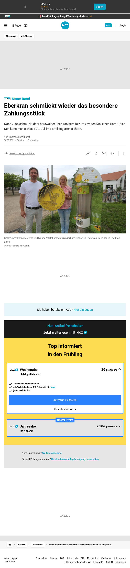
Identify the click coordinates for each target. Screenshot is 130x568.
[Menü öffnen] (5, 25)
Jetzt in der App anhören (22, 153)
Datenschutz (72, 558)
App (53, 387)
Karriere (53, 558)
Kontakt (109, 562)
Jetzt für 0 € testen (65, 400)
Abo (108, 25)
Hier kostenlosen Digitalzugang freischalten (75, 459)
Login (123, 25)
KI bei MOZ (98, 562)
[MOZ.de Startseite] (65, 25)
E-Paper (20, 25)
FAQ (82, 558)
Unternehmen (120, 558)
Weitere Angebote (52, 453)
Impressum (121, 562)
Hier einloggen (83, 309)
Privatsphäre (41, 558)
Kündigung (106, 558)
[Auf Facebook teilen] (96, 153)
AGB (62, 558)
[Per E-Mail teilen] (104, 153)
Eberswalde (11, 36)
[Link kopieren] (88, 153)
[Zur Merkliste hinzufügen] (123, 153)
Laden (99, 6)
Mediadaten (92, 558)
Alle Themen (26, 36)
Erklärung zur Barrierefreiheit (77, 562)
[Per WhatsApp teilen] (112, 153)
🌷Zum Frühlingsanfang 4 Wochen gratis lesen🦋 (65, 16)
